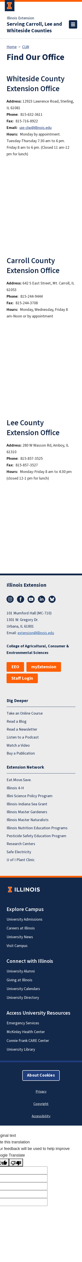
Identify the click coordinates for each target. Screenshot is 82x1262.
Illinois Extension (20, 18)
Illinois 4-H (15, 788)
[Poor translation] (16, 1162)
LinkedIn (41, 599)
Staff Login (22, 678)
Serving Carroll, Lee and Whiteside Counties (34, 27)
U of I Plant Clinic (21, 860)
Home (12, 47)
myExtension (43, 667)
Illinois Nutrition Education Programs (37, 828)
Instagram (10, 599)
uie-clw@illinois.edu (35, 127)
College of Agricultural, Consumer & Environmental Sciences (38, 649)
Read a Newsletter (22, 729)
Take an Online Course (25, 713)
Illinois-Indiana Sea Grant (27, 804)
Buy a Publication (21, 753)
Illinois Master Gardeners (27, 812)
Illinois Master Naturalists (28, 820)
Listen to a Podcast (23, 737)
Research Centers (21, 844)
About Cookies (41, 1075)
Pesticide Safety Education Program (36, 836)
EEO (15, 667)
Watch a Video (18, 745)
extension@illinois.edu (35, 633)
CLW (25, 47)
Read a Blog (16, 721)
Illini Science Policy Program (29, 796)
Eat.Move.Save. (19, 780)
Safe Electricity (19, 852)
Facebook (20, 599)
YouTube (31, 599)
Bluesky (52, 599)
